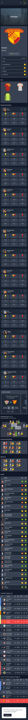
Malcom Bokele (10, 351)
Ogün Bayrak (10, 189)
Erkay (7, 600)
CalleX (7, 613)
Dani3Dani (8, 652)
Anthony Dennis (10, 250)
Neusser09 (8, 643)
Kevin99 (8, 669)
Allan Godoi (7, 510)
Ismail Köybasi (10, 291)
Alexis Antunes (10, 210)
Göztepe (8, 110)
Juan (8, 108)
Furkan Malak (7, 552)
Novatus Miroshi (10, 230)
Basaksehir (25, 407)
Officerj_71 (8, 609)
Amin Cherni (9, 270)
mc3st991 (24, 58)
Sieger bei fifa (9, 639)
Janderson (9, 129)
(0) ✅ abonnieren (14, 53)
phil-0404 (25, 408)
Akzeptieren (7, 715)
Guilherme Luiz (10, 149)
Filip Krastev (9, 169)
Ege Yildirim (7, 506)
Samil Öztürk (7, 485)
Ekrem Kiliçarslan (8, 489)
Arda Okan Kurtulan (11, 372)
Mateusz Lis (7, 480)
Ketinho (8, 648)
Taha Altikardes (8, 514)
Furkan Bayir (7, 523)
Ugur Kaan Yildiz (8, 501)
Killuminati (8, 605)
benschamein (9, 635)
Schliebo (8, 665)
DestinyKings (9, 630)
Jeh (8, 311)
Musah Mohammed (9, 539)
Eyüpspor (5, 407)
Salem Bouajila (8, 569)
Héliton (9, 331)
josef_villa (5, 408)
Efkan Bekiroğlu (8, 565)
